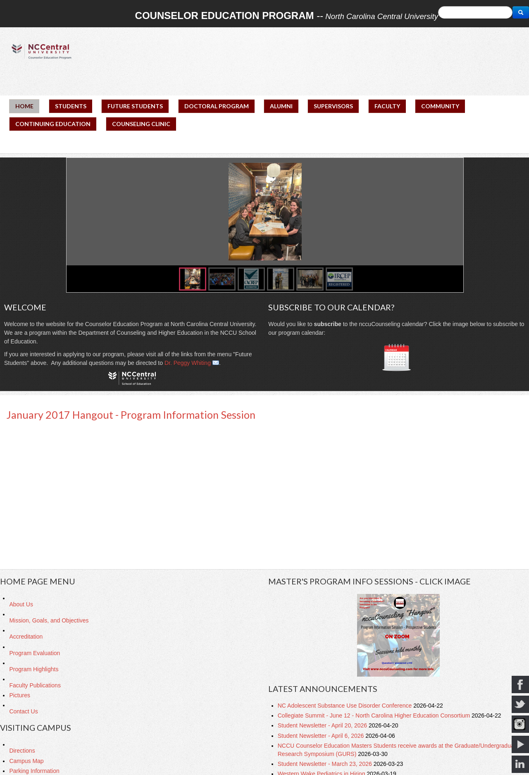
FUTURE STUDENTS (135, 106)
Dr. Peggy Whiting (187, 363)
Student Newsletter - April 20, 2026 (323, 725)
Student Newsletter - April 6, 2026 (321, 735)
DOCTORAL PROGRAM (216, 106)
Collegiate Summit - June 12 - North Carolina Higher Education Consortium (375, 715)
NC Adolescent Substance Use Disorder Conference (345, 705)
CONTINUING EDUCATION (53, 123)
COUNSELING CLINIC (141, 123)
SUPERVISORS (333, 106)
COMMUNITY (440, 106)
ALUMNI (281, 106)
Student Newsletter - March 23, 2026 (326, 764)
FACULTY (387, 106)
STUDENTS (70, 106)
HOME (24, 106)
